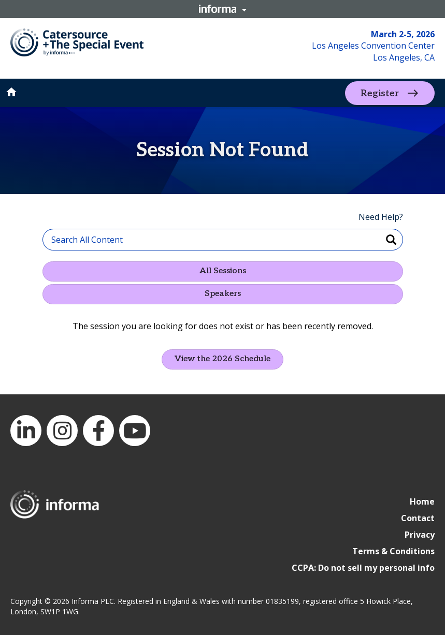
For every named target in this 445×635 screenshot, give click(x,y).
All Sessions (222, 271)
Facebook (98, 430)
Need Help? (380, 217)
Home (422, 501)
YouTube (134, 430)
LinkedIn (25, 430)
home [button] (11, 92)
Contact (418, 518)
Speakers (223, 294)
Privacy (420, 534)
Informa (223, 9)
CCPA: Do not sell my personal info (363, 567)
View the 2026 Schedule (222, 359)
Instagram (62, 430)
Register (380, 92)
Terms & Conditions (393, 551)
